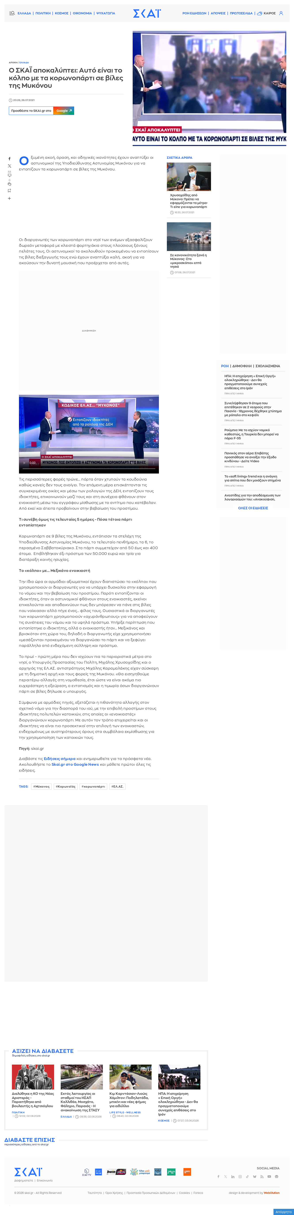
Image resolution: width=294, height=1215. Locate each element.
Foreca (198, 1193)
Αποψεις (218, 13)
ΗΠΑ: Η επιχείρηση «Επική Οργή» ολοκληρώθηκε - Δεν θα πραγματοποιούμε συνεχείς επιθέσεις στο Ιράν (178, 1104)
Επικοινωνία (45, 1180)
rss (262, 1177)
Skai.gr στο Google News (75, 764)
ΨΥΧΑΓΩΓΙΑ (105, 13)
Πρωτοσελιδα (241, 13)
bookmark (9, 190)
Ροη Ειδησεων (194, 13)
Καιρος (270, 13)
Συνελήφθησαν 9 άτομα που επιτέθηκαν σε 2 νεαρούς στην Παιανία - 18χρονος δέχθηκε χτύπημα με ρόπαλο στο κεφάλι (253, 409)
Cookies (184, 1193)
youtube (269, 1177)
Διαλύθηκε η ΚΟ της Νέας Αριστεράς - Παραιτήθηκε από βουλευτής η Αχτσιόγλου (33, 1100)
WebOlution (272, 1193)
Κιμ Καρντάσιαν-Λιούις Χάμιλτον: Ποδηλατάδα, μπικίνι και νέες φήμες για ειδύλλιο (129, 1100)
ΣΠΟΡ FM (116, 1172)
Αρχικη (13, 63)
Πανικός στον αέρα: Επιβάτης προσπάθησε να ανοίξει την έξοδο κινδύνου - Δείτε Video (250, 457)
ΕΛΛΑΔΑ (24, 13)
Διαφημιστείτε (23, 1180)
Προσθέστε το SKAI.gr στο (44, 111)
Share (9, 198)
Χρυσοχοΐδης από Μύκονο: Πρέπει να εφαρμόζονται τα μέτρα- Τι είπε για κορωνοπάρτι (189, 201)
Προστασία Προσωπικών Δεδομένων (151, 1193)
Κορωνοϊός (66, 786)
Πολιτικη (18, 1112)
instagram (240, 1177)
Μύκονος (43, 786)
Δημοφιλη (242, 366)
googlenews (276, 1177)
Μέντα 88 (171, 1172)
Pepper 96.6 (157, 1172)
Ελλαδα (24, 63)
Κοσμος (164, 1121)
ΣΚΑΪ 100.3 (98, 1172)
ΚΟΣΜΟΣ (61, 13)
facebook (9, 158)
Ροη (225, 366)
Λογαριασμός (281, 13)
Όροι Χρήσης (114, 1193)
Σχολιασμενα (268, 366)
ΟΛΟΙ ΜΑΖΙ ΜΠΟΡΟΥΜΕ (136, 1174)
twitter (9, 166)
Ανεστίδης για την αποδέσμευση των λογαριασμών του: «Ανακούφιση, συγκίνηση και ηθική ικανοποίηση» (252, 499)
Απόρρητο (284, 1211)
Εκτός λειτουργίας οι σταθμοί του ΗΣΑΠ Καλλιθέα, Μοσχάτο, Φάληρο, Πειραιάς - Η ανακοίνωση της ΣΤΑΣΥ (80, 1102)
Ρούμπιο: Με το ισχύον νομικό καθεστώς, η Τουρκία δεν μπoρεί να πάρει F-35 (251, 434)
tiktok (247, 1177)
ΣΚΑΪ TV (86, 1172)
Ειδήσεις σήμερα (60, 759)
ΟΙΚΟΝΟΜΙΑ (82, 13)
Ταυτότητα (95, 1193)
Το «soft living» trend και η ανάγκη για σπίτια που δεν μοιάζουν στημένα (252, 478)
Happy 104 (187, 1172)
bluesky (255, 1177)
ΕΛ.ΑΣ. (118, 786)
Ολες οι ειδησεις (253, 508)
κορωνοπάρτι (94, 786)
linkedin (233, 1177)
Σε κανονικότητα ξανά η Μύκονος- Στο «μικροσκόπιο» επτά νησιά (188, 261)
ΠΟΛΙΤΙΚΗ (43, 13)
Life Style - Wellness (125, 1112)
